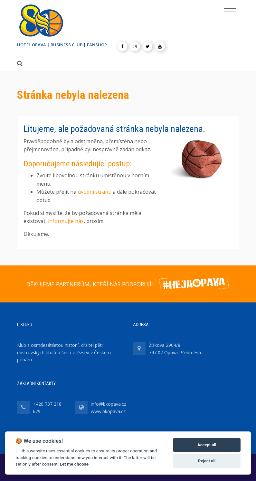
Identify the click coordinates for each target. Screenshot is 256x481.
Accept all (206, 444)
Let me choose (74, 464)
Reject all (206, 460)
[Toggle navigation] (230, 12)
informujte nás (66, 221)
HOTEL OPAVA (31, 45)
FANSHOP (97, 45)
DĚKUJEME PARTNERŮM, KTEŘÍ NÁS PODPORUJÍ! (89, 284)
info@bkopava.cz (108, 404)
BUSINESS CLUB (66, 45)
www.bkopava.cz (108, 411)
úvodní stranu (94, 191)
